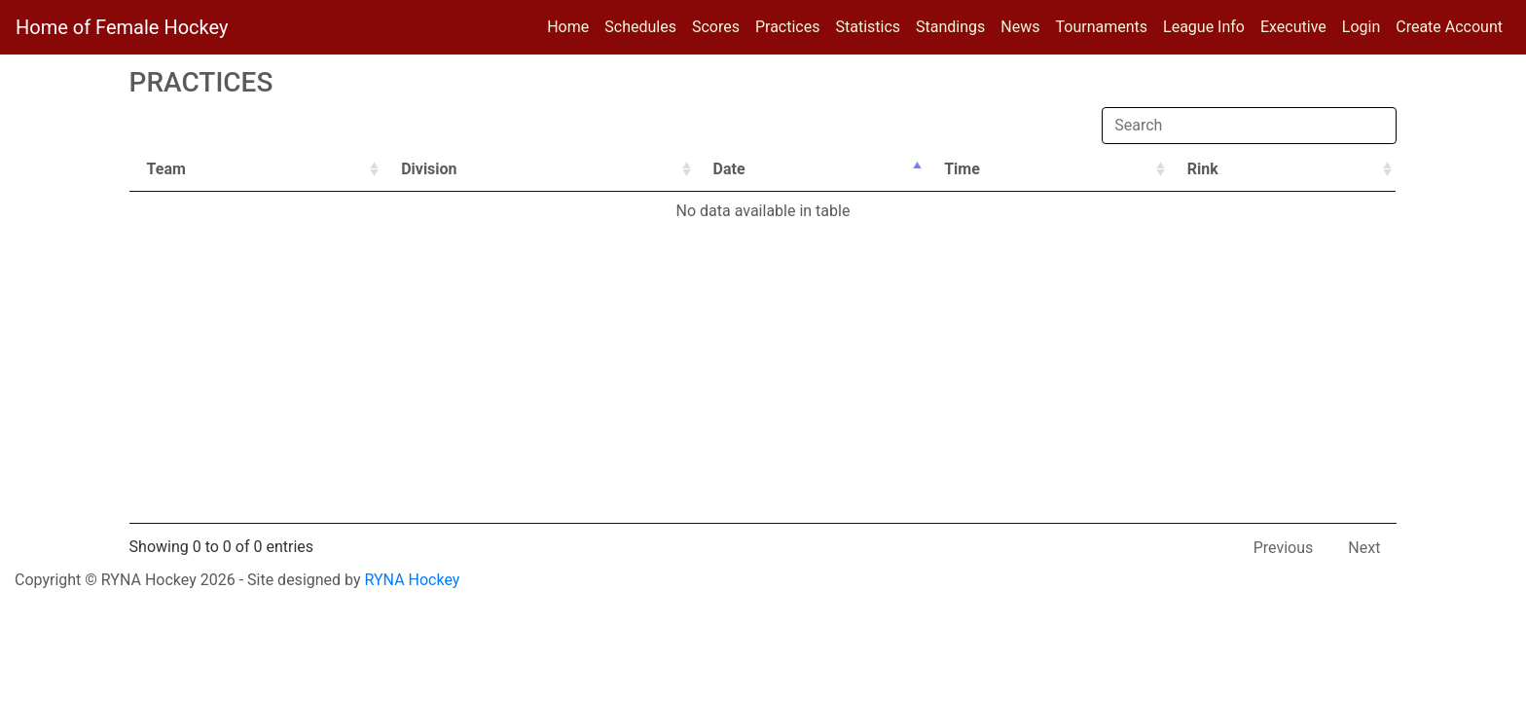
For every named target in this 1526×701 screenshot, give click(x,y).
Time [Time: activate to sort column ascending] (962, 169)
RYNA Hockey (412, 580)
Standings (950, 27)
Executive (1293, 27)
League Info (1204, 27)
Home (568, 27)
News (1019, 27)
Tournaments (1102, 27)
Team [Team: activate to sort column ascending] (166, 169)
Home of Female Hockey (122, 27)
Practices (791, 25)
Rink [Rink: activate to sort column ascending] (1202, 169)
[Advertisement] (763, 376)
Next (1364, 547)
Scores (719, 25)
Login (1361, 27)
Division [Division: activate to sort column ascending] (428, 169)
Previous (1284, 547)
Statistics (871, 25)
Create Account (1449, 27)
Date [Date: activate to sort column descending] (729, 169)
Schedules (640, 27)
